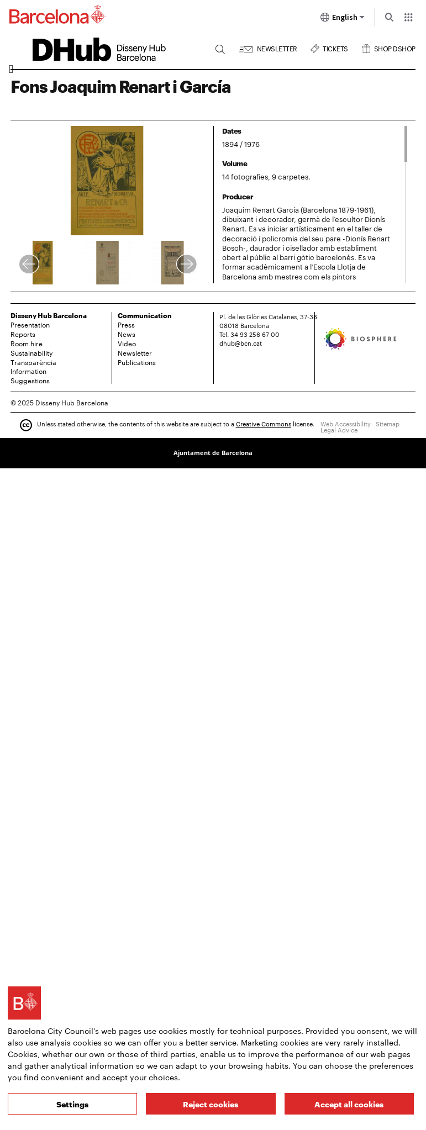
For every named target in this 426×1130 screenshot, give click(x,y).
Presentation (30, 324)
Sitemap (387, 423)
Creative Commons (263, 424)
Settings (72, 1104)
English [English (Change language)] (342, 19)
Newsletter (277, 47)
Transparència (33, 362)
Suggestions (30, 380)
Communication (145, 315)
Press (126, 324)
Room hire (26, 343)
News (126, 334)
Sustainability (31, 352)
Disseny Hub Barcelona (48, 315)
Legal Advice (338, 429)
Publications (137, 362)
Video (127, 343)
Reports (22, 334)
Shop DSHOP (395, 47)
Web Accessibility (345, 423)
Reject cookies (210, 1104)
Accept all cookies (348, 1104)
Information (28, 371)
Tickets (335, 47)
